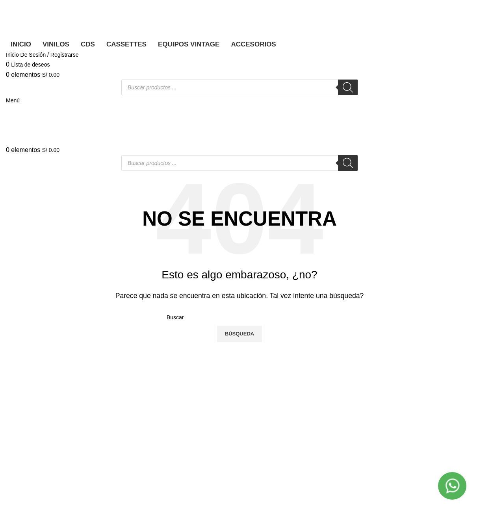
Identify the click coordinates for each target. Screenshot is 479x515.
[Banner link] (239, 257)
